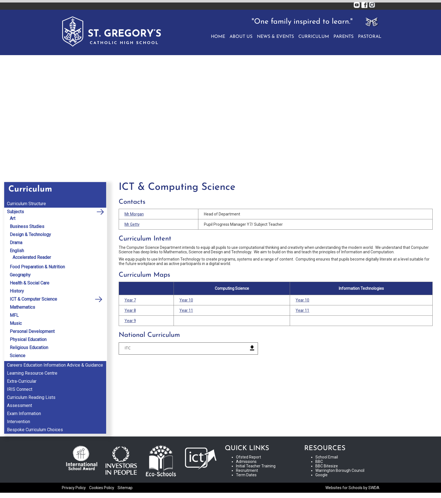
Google (321, 475)
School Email (326, 457)
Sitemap (125, 487)
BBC (319, 461)
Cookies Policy (101, 487)
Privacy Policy (74, 487)
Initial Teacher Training (256, 466)
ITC (128, 347)
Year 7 (130, 300)
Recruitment (247, 470)
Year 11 (186, 310)
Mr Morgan (134, 214)
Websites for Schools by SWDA (352, 487)
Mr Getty (132, 224)
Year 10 (186, 300)
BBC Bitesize (326, 466)
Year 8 (130, 310)
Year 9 (130, 320)
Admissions (246, 461)
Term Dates (246, 475)
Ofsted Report (248, 457)
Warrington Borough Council (339, 470)
